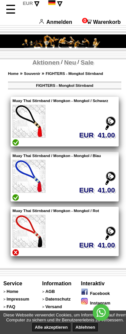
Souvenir (32, 74)
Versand (53, 306)
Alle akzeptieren (51, 327)
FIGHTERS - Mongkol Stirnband (74, 74)
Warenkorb (101, 22)
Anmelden (56, 22)
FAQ (11, 306)
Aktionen (46, 62)
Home (13, 74)
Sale (86, 62)
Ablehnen (85, 327)
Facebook (95, 293)
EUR (28, 3)
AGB (50, 291)
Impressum (18, 299)
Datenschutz (57, 299)
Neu (70, 62)
